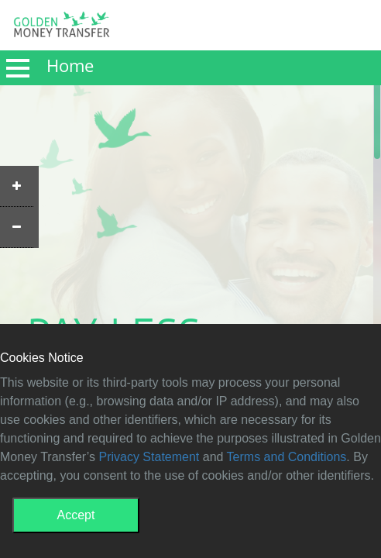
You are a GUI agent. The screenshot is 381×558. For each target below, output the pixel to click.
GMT (61, 28)
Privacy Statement (148, 456)
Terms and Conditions (287, 456)
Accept (76, 515)
